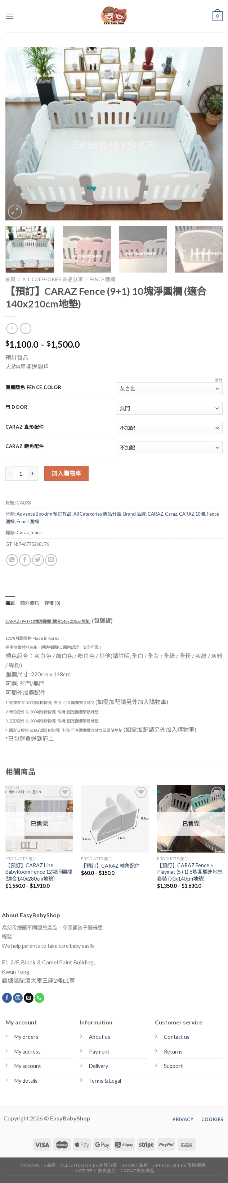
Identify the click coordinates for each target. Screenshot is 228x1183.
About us (99, 1037)
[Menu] (9, 16)
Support (173, 1066)
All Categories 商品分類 (52, 279)
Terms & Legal (105, 1081)
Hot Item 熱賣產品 (95, 1170)
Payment (99, 1052)
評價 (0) (52, 603)
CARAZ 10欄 (192, 514)
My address (27, 1052)
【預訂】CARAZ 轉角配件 (110, 866)
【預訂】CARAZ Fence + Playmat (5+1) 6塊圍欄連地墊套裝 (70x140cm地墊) (190, 872)
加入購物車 (66, 473)
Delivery (98, 1066)
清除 (219, 380)
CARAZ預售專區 (137, 1170)
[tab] (10, 603)
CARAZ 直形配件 (24, 427)
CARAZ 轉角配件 (24, 446)
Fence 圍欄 (102, 279)
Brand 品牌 (134, 514)
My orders (26, 1037)
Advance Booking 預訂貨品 (44, 514)
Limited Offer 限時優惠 (179, 1165)
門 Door (16, 407)
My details (25, 1081)
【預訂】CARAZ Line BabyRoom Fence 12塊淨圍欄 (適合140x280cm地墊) (38, 872)
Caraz (171, 514)
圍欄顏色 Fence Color (33, 387)
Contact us (176, 1037)
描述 (10, 603)
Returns (173, 1052)
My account (27, 1066)
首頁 (10, 279)
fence (36, 532)
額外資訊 (29, 603)
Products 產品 (38, 1165)
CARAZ (155, 514)
